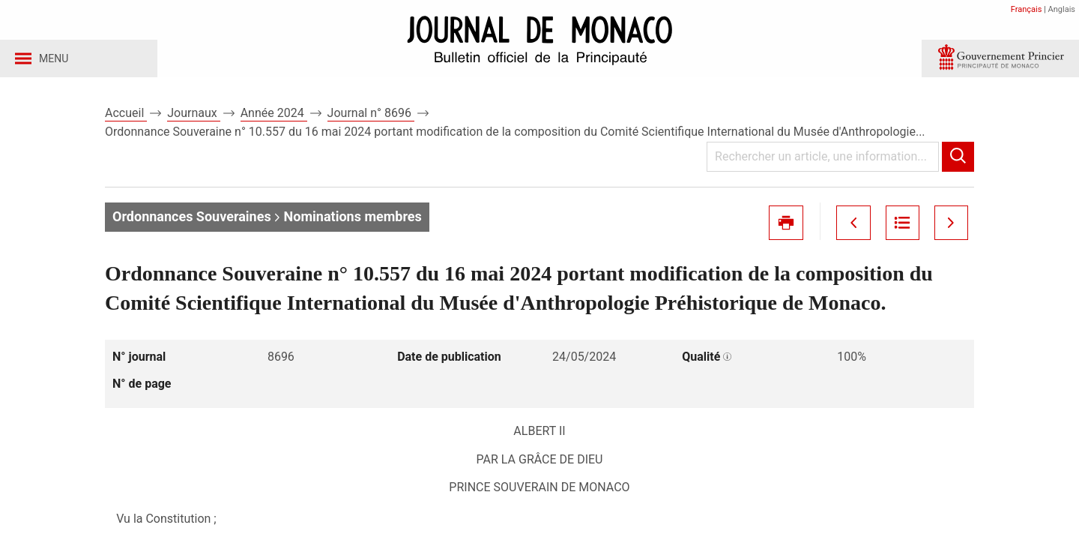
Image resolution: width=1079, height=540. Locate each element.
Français (1026, 9)
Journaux (193, 119)
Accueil (126, 119)
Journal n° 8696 (370, 119)
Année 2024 (274, 119)
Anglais (1061, 9)
